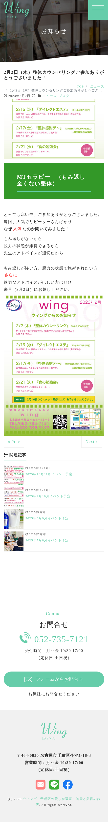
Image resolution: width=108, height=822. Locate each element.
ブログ (64, 96)
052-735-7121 (54, 638)
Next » (92, 442)
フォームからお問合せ (54, 679)
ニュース (50, 96)
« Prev (14, 442)
